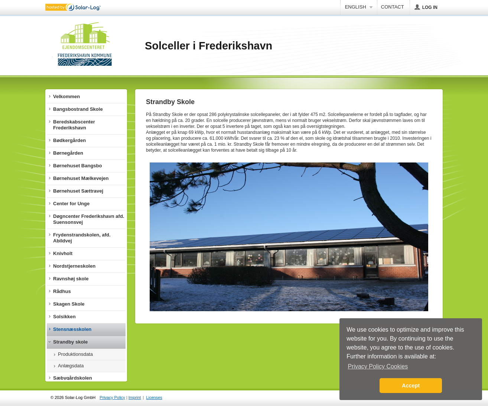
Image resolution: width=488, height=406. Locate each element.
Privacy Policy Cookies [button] (378, 366)
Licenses (154, 397)
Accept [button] (411, 386)
